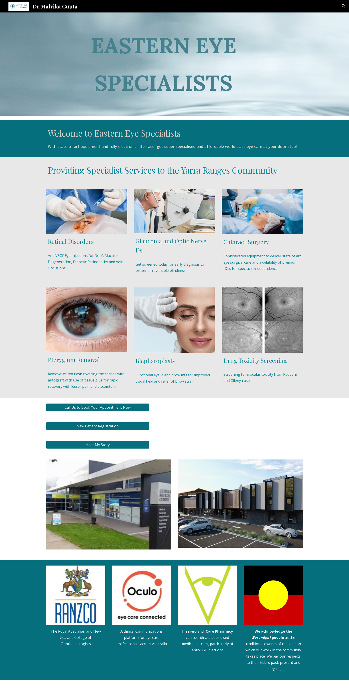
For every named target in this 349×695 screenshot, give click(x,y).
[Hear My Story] (97, 445)
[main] (163, 64)
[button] (343, 6)
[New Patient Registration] (97, 426)
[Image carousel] (108, 507)
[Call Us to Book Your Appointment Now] (97, 407)
